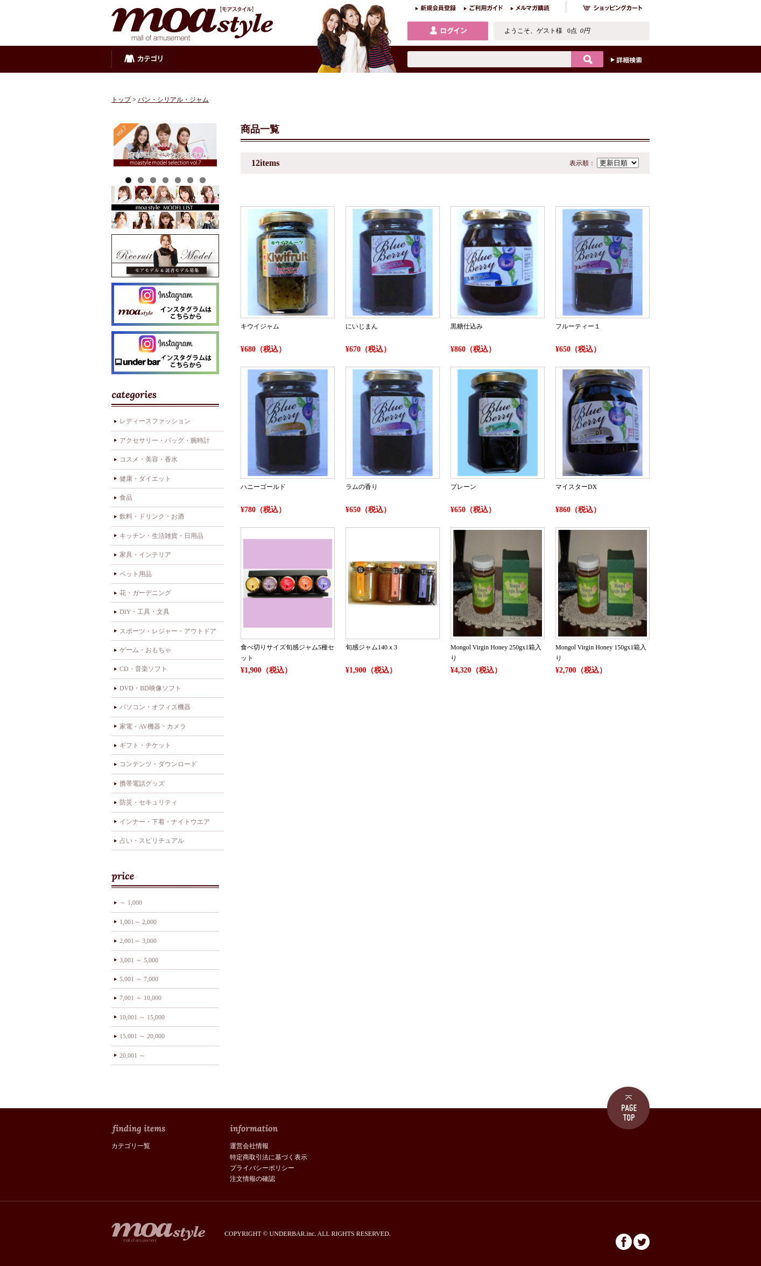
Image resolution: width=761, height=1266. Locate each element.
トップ (121, 99)
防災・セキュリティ (148, 802)
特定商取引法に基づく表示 (268, 1157)
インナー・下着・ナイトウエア (164, 822)
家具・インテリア (145, 554)
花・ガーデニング (145, 593)
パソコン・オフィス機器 (155, 707)
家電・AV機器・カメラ (152, 726)
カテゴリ (143, 59)
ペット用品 (135, 574)
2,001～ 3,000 (138, 941)
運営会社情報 (249, 1146)
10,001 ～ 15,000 (142, 1017)
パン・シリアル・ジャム (173, 99)
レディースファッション (155, 421)
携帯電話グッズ (142, 783)
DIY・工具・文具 (144, 611)
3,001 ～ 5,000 (138, 960)
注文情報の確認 (252, 1179)
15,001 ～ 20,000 (142, 1036)
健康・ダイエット (145, 478)
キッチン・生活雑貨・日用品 (161, 536)
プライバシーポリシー (262, 1168)
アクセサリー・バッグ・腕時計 (164, 440)
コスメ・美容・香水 (148, 459)
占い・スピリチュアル (151, 840)
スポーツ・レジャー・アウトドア (167, 631)
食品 (125, 497)
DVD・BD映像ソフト (150, 688)
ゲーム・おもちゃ (145, 650)
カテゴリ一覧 (130, 1146)
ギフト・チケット (145, 745)
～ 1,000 (130, 902)
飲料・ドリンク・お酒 (151, 516)
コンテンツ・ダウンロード (158, 764)
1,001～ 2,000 (138, 922)
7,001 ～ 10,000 (140, 998)
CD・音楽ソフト (143, 669)
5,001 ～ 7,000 (138, 979)
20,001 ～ (132, 1055)
